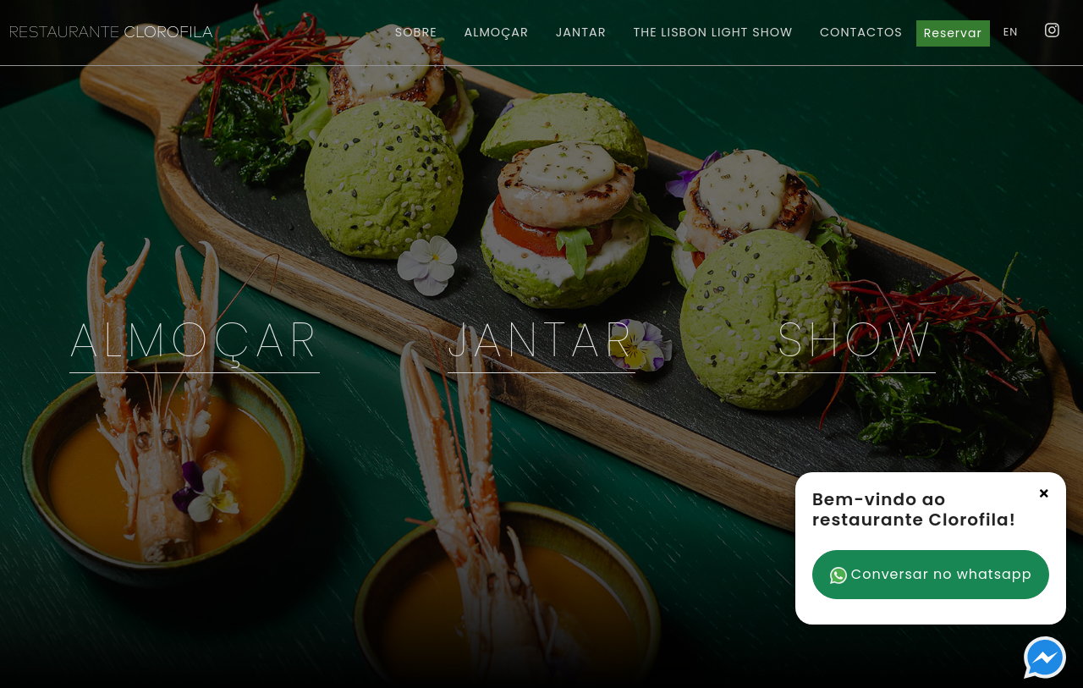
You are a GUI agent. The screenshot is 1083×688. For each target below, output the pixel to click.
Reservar (953, 33)
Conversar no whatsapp (931, 574)
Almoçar (497, 32)
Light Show (713, 32)
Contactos (861, 32)
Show (857, 339)
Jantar (581, 32)
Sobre (416, 32)
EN (1011, 32)
